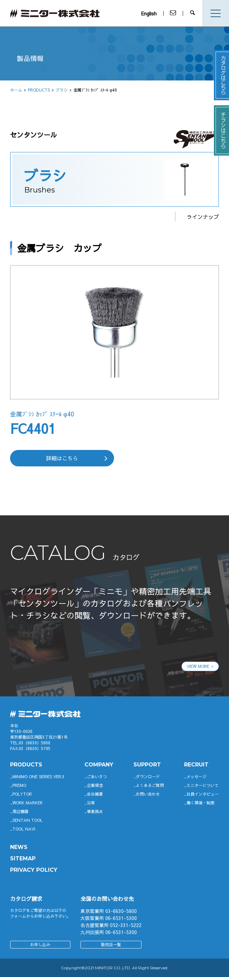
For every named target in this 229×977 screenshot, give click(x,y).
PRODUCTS (39, 90)
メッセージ (196, 776)
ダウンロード (148, 776)
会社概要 (95, 794)
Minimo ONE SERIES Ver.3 (38, 776)
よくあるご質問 (150, 785)
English (150, 13)
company (98, 764)
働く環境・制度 (200, 802)
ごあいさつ (97, 776)
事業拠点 (95, 811)
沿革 (91, 802)
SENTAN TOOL (27, 820)
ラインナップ (203, 216)
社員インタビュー (202, 794)
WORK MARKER (27, 802)
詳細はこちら (62, 458)
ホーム (16, 90)
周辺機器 (20, 811)
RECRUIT (196, 764)
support (147, 764)
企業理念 (95, 785)
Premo (19, 785)
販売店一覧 (111, 944)
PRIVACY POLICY (33, 870)
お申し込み (40, 944)
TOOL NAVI (23, 828)
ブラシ (62, 90)
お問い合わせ (148, 794)
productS (26, 764)
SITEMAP (23, 858)
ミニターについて (202, 785)
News (18, 847)
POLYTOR (22, 794)
